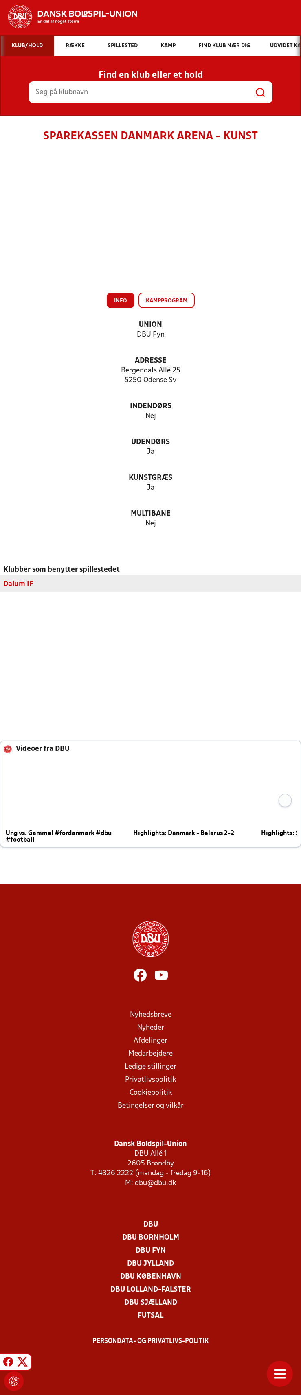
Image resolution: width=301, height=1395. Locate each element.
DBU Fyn (151, 1250)
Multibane (151, 513)
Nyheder (150, 1027)
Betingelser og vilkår (151, 1105)
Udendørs (150, 442)
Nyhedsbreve (150, 1014)
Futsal (150, 1315)
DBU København (150, 1276)
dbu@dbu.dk (155, 1182)
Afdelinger (150, 1040)
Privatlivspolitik (150, 1079)
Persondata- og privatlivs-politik (150, 1341)
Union (150, 324)
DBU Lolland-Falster (150, 1289)
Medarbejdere (150, 1053)
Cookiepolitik (151, 1092)
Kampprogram (166, 301)
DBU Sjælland (150, 1302)
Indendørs (150, 406)
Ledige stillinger (150, 1066)
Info (120, 301)
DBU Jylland (150, 1263)
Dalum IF (18, 583)
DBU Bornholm (150, 1237)
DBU (150, 1224)
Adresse (151, 360)
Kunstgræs (150, 477)
